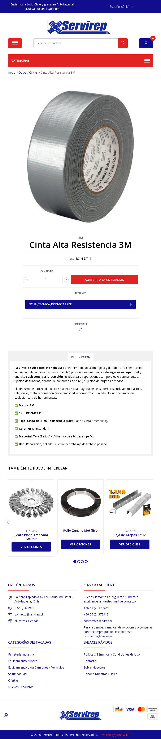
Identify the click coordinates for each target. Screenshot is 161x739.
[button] (122, 7)
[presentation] (8, 522)
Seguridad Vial (17, 674)
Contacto (90, 661)
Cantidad (46, 271)
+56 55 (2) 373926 (96, 608)
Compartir (81, 324)
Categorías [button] (80, 61)
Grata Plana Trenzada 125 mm (31, 537)
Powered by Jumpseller (114, 735)
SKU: (72, 258)
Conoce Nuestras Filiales (100, 674)
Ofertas (13, 680)
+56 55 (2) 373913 (96, 614)
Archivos (81, 293)
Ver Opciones (31, 547)
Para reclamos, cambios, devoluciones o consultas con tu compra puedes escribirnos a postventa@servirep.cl (118, 631)
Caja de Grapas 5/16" (129, 535)
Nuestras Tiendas (26, 621)
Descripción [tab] (80, 357)
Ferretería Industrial (21, 654)
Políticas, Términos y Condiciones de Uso (112, 654)
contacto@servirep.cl (28, 614)
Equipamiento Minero (22, 661)
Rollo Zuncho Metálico (80, 530)
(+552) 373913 (24, 608)
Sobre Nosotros (94, 667)
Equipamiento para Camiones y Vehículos (36, 667)
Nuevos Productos (21, 687)
